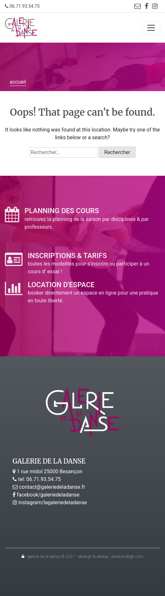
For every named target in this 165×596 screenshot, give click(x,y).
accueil (18, 82)
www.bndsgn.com (127, 556)
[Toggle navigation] (151, 27)
